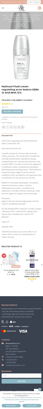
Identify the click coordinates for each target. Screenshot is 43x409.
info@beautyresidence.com (15, 365)
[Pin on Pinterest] (19, 127)
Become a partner (12, 111)
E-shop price (15, 266)
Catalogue (15, 15)
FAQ (24, 2)
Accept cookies (32, 406)
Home (5, 15)
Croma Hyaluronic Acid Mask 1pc (11, 271)
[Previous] (1, 269)
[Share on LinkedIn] (22, 127)
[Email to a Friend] (15, 127)
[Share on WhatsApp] (3, 127)
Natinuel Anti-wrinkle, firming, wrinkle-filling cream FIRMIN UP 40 (32, 272)
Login (30, 2)
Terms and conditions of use (11, 2)
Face (7, 17)
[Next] (41, 269)
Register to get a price (32, 276)
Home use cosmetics (31, 15)
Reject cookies (11, 406)
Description (7, 135)
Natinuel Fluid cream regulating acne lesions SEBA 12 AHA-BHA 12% (21, 20)
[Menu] (3, 8)
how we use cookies (12, 399)
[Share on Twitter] (11, 127)
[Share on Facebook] (7, 127)
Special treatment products (25, 17)
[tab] (21, 136)
